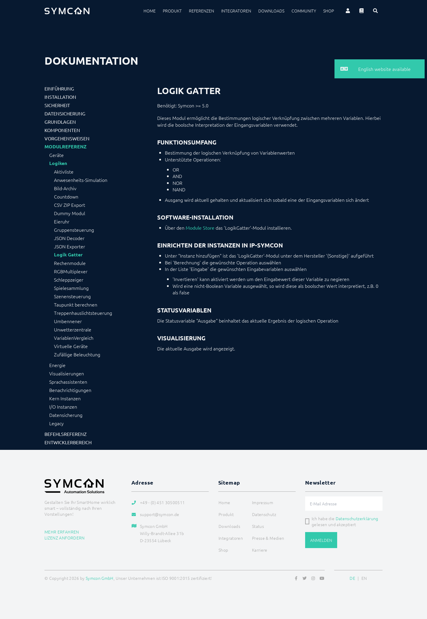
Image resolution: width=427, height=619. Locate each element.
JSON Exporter (69, 246)
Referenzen (201, 11)
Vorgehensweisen (67, 138)
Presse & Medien (268, 538)
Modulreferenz (65, 147)
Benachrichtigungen (70, 390)
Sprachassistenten (68, 382)
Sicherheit (57, 105)
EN (364, 578)
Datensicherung (64, 113)
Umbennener (68, 321)
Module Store (200, 228)
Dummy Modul (69, 213)
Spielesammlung (71, 288)
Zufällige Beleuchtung (77, 354)
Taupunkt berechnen (75, 304)
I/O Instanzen (63, 407)
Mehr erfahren (61, 532)
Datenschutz (264, 514)
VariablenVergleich (73, 338)
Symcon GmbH (100, 578)
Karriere (259, 550)
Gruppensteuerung (74, 230)
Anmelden (321, 540)
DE (352, 578)
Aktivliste (64, 171)
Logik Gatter (68, 255)
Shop (328, 11)
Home (150, 11)
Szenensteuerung (72, 296)
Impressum (262, 502)
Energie (57, 365)
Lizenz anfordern (64, 538)
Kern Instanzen (65, 398)
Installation (60, 97)
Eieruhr (61, 221)
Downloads (271, 11)
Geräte (56, 155)
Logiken (58, 163)
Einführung (59, 88)
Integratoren (236, 11)
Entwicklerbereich (68, 442)
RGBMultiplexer (70, 271)
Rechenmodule (70, 263)
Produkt (172, 11)
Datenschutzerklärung (357, 518)
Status (258, 526)
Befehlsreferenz (65, 434)
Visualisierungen (66, 373)
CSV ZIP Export (69, 205)
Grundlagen (60, 122)
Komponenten (62, 130)
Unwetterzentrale (72, 329)
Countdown (66, 196)
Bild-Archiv (65, 188)
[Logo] (67, 10)
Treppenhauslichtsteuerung (83, 313)
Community (303, 11)
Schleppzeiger (68, 279)
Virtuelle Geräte (71, 346)
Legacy (56, 423)
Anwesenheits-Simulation (80, 180)
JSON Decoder (69, 238)
